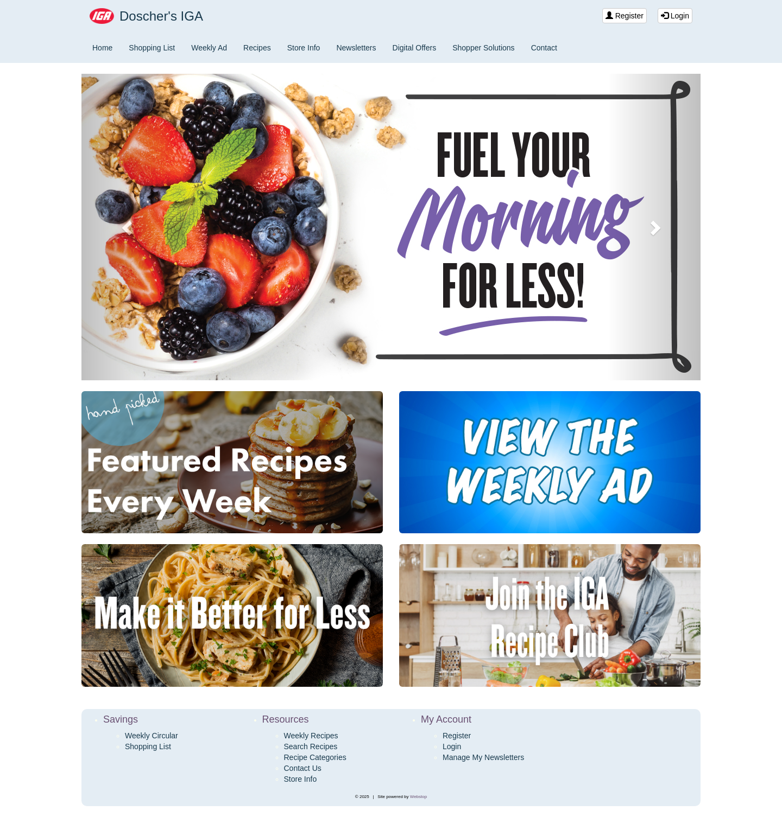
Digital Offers (415, 47)
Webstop (418, 796)
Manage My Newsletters (483, 757)
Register (625, 15)
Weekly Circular (151, 735)
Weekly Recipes (311, 735)
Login (675, 15)
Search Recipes (311, 746)
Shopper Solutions (483, 47)
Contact (544, 47)
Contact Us (302, 768)
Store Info (303, 47)
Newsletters (356, 47)
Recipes (257, 47)
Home (102, 47)
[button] (127, 227)
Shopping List (152, 47)
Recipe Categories (315, 757)
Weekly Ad (209, 47)
